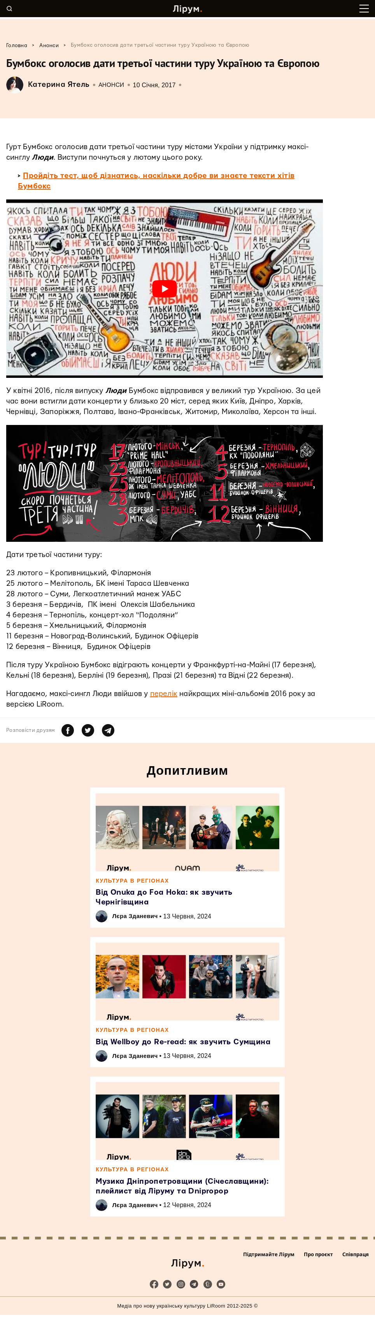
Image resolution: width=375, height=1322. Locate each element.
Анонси (111, 85)
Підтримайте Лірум (268, 1265)
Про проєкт (318, 1265)
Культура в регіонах (133, 881)
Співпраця (355, 1265)
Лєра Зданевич (138, 917)
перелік (163, 694)
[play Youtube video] (164, 288)
